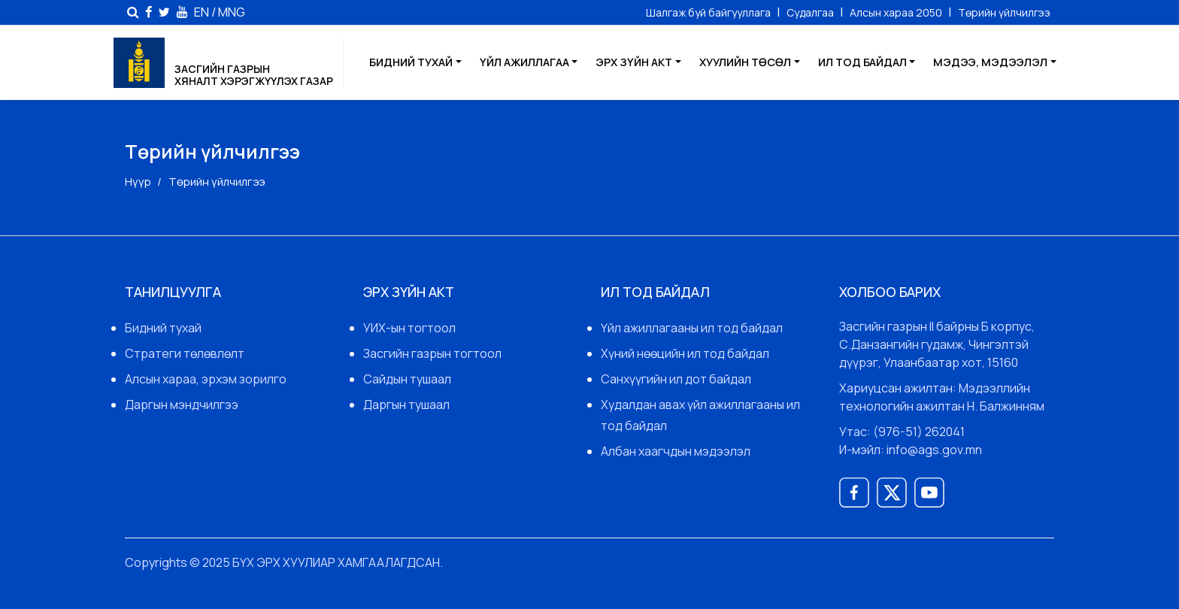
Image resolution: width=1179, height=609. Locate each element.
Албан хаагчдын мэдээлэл (675, 451)
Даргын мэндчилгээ (181, 404)
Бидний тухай (411, 62)
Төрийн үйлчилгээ (1004, 12)
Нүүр (138, 181)
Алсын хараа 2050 (897, 12)
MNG (231, 11)
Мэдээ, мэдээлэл (990, 62)
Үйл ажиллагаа (524, 62)
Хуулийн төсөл (745, 62)
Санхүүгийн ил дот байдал (676, 379)
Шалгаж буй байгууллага (709, 12)
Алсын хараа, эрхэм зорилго (205, 379)
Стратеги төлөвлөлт (184, 353)
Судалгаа (811, 12)
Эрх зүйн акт (634, 62)
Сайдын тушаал (407, 379)
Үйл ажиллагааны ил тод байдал (692, 328)
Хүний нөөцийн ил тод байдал (685, 353)
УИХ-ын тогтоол (409, 328)
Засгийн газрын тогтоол (432, 353)
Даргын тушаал (406, 404)
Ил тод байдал (862, 62)
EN (201, 11)
